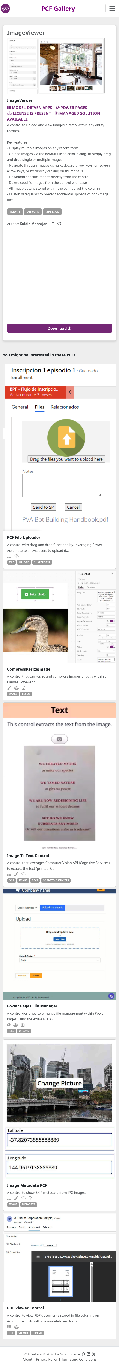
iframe (37, 1333)
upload (52, 211)
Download (60, 328)
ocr (11, 880)
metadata (28, 1204)
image (15, 211)
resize (26, 694)
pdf (11, 1333)
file (11, 562)
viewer (33, 211)
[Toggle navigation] (112, 8)
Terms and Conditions (78, 1359)
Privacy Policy (47, 1359)
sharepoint (42, 562)
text (35, 880)
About (27, 1359)
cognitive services (56, 880)
